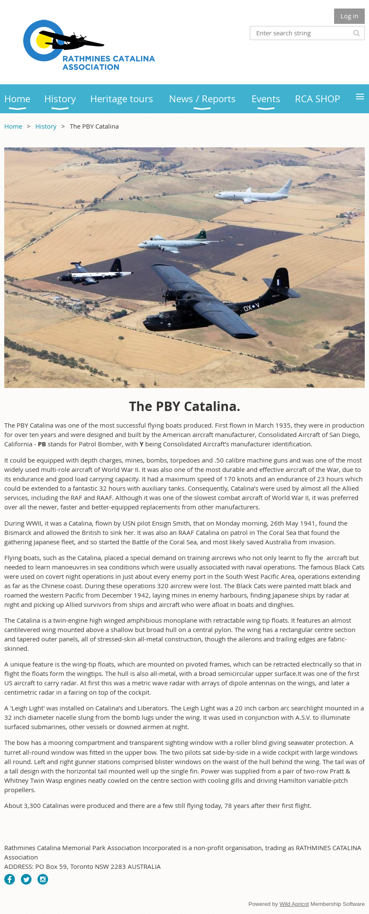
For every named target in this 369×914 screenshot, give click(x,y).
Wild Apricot (294, 904)
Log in (349, 15)
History (46, 126)
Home (13, 126)
